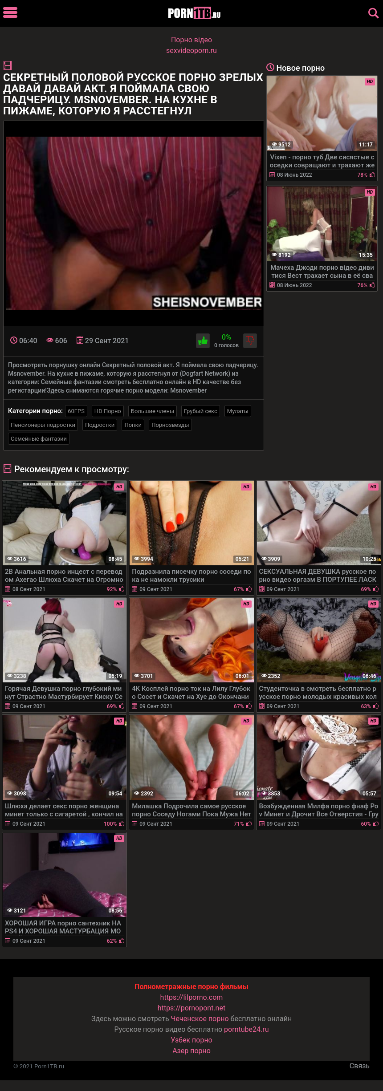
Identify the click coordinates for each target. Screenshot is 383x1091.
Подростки (99, 425)
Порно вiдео (191, 40)
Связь (360, 1066)
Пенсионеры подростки (43, 425)
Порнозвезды (170, 425)
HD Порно (107, 411)
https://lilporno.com (191, 997)
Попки (133, 425)
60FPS (76, 411)
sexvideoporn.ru (191, 50)
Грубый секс (200, 411)
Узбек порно (191, 1040)
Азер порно (191, 1050)
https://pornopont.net (191, 1008)
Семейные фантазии (39, 438)
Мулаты (238, 411)
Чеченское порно (200, 1018)
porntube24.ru (246, 1029)
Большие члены (152, 411)
